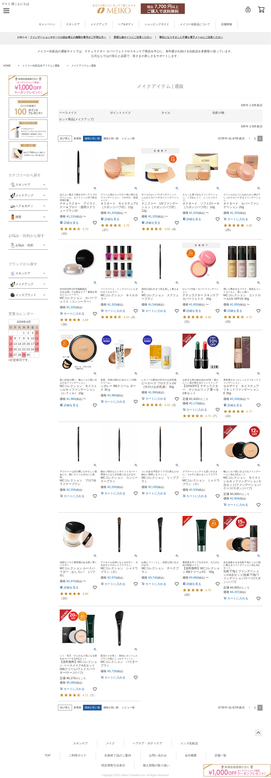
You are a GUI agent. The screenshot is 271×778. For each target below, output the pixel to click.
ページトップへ (258, 733)
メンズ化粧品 (189, 743)
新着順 (77, 138)
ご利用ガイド (77, 755)
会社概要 (191, 755)
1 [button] (255, 138)
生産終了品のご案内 (117, 755)
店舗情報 (226, 24)
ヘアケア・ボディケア (147, 743)
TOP (48, 755)
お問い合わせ (158, 755)
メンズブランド (25, 295)
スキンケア (73, 24)
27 (105, 230)
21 (187, 321)
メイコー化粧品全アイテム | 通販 (41, 65)
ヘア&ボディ (125, 24)
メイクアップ (99, 24)
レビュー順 (128, 138)
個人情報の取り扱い (156, 765)
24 (187, 594)
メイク (110, 743)
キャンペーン (47, 24)
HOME (7, 65)
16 (64, 324)
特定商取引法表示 (113, 765)
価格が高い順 (111, 138)
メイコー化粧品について (195, 24)
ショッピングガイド (156, 24)
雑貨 (18, 216)
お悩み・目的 (21, 245)
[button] (249, 138)
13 (228, 416)
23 (228, 321)
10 (64, 233)
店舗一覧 (220, 755)
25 (228, 230)
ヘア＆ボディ (24, 206)
